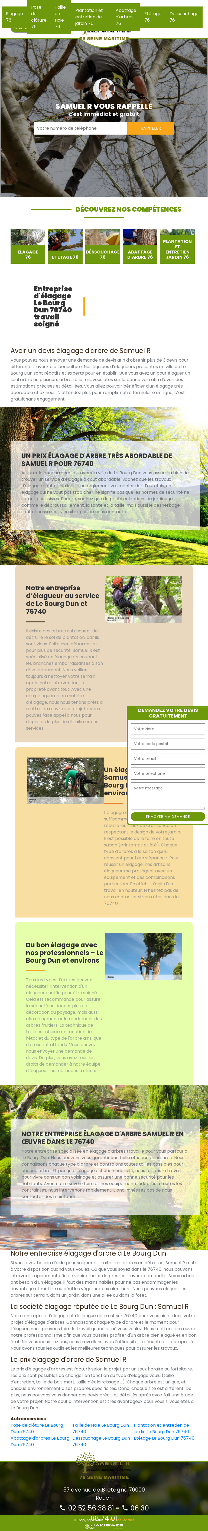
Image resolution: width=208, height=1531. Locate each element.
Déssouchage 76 (184, 17)
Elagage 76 (14, 17)
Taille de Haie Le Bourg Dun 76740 (100, 1428)
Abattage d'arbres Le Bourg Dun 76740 (40, 1441)
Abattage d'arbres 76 (126, 16)
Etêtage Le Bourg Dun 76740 (164, 1438)
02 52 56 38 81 (86, 1508)
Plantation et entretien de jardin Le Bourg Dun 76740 (161, 1428)
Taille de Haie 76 (60, 17)
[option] (28, 246)
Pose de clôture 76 (39, 17)
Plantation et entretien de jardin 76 (89, 16)
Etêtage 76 (152, 17)
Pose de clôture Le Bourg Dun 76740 (37, 1428)
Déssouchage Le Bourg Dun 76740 (101, 1441)
